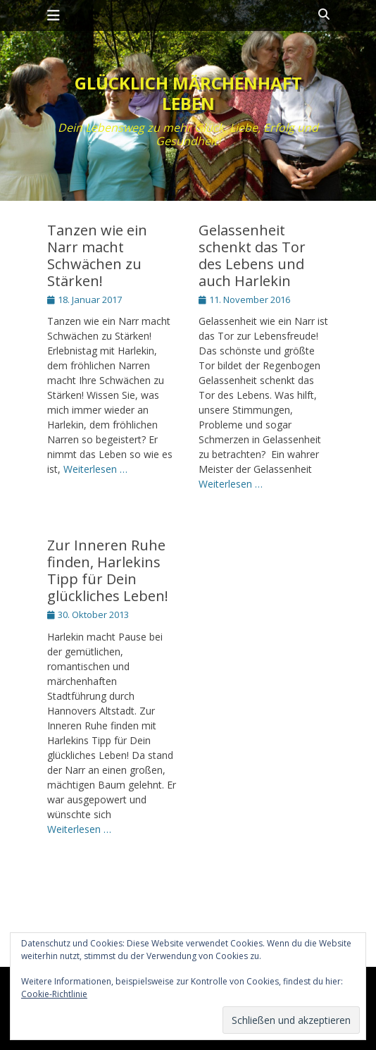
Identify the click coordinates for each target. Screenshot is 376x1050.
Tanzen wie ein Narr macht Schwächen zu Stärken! (97, 255)
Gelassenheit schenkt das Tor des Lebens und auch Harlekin (252, 255)
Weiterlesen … (95, 469)
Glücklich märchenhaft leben (188, 93)
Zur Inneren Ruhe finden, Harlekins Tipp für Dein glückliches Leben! (107, 570)
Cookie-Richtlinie (54, 994)
